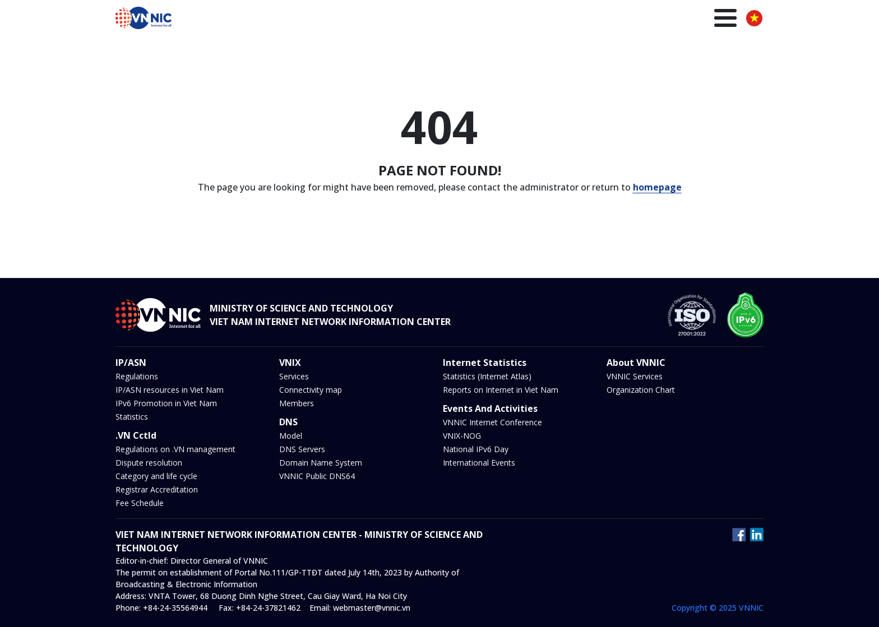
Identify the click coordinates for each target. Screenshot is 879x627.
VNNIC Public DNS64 (317, 476)
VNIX (511, 19)
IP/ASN (475, 19)
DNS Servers (302, 449)
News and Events (598, 19)
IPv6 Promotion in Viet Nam (166, 403)
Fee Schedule (139, 503)
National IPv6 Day (475, 449)
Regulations (136, 376)
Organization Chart (641, 389)
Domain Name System (320, 462)
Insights (663, 19)
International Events (479, 462)
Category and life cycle (156, 476)
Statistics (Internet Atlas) (487, 376)
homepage (657, 187)
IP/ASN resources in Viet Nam (169, 389)
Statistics (131, 416)
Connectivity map (310, 389)
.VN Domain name (412, 19)
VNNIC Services (635, 376)
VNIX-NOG (462, 435)
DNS (542, 19)
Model (290, 435)
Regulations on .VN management (175, 449)
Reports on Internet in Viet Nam (500, 389)
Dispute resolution (148, 462)
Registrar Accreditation (156, 489)
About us (711, 19)
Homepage (341, 19)
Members (296, 403)
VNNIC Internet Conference (492, 422)
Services (294, 376)
